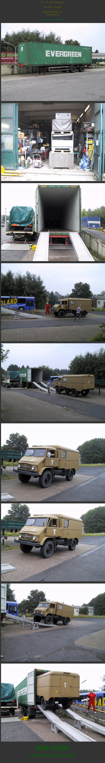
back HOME (52, 747)
